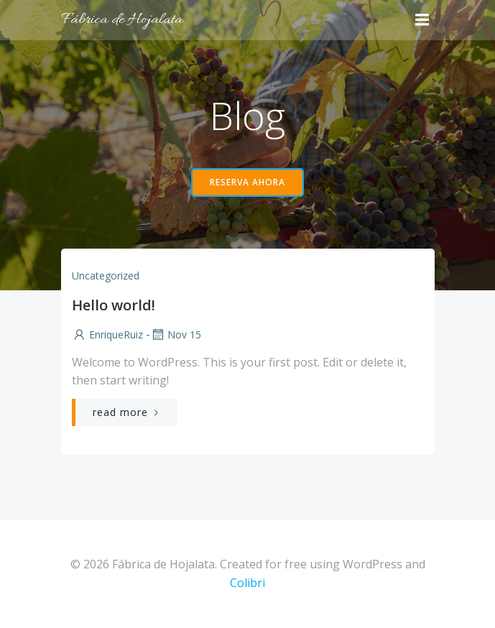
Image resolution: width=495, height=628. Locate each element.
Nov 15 (175, 334)
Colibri (247, 583)
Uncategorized (105, 275)
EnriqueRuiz (107, 334)
